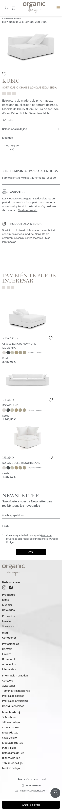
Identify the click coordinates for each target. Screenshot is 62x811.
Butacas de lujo (11, 758)
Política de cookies (13, 695)
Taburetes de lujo (12, 763)
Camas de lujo (10, 727)
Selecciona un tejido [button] (14, 129)
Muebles (7, 605)
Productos (14, 18)
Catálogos (8, 610)
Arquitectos (9, 664)
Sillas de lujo (9, 737)
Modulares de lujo (12, 742)
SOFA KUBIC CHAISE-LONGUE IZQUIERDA (24, 22)
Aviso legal (8, 685)
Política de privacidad (15, 701)
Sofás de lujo (9, 717)
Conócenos (9, 637)
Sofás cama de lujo (13, 753)
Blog (5, 632)
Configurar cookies (13, 706)
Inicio (5, 18)
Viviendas (8, 626)
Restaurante (9, 659)
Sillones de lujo (11, 722)
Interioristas (9, 669)
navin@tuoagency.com (31, 790)
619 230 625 (31, 785)
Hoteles (6, 621)
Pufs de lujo (9, 747)
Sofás (5, 599)
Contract (7, 649)
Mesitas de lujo (11, 768)
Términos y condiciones (16, 690)
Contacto (7, 680)
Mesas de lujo (10, 732)
